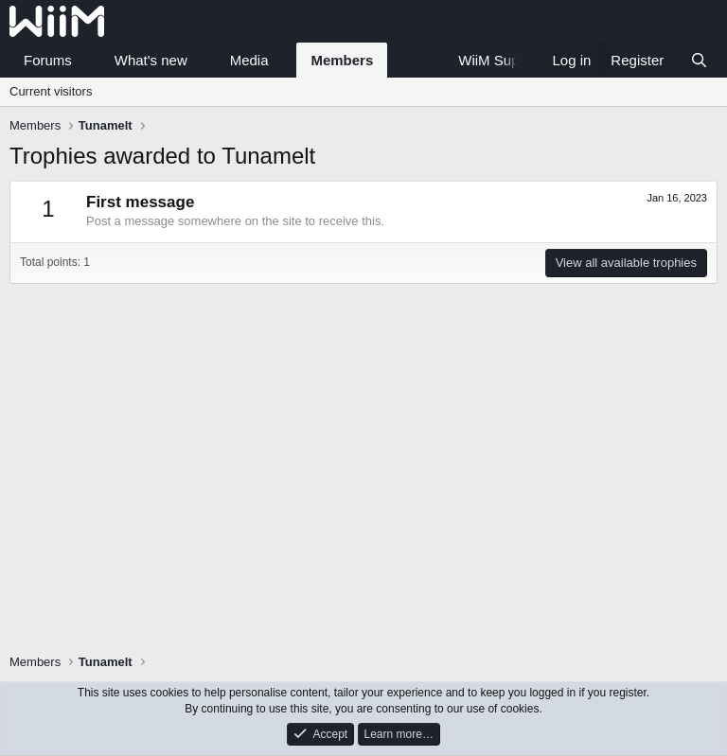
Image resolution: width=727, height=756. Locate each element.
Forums (48, 60)
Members (341, 60)
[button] (87, 60)
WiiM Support (500, 60)
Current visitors (50, 91)
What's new (151, 60)
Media (249, 60)
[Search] (699, 60)
